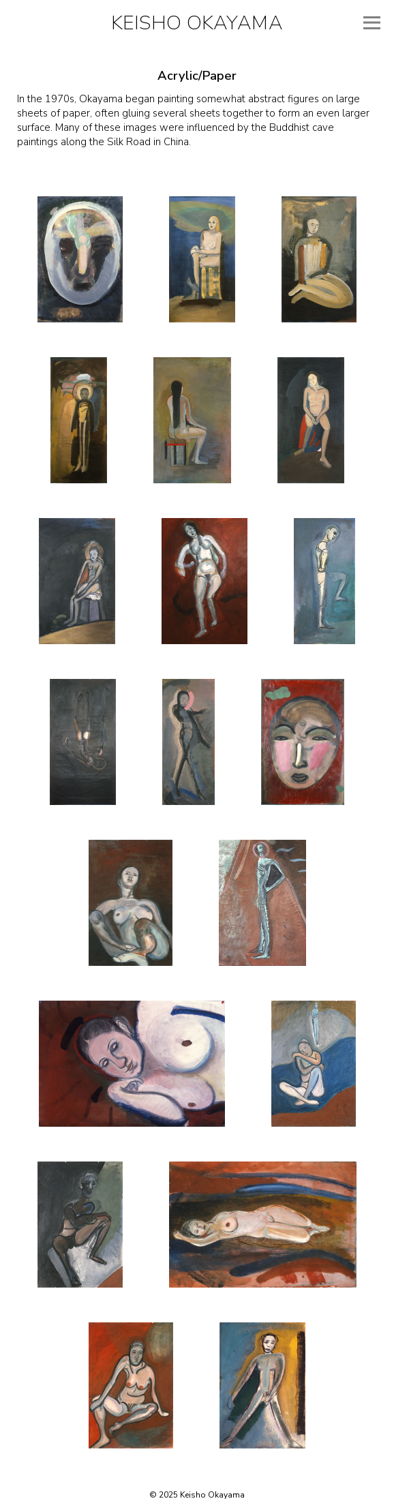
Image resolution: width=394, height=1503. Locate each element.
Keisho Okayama (197, 23)
